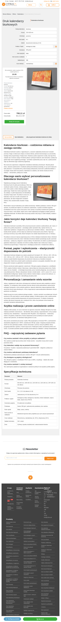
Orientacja (22, 36)
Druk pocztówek (45, 539)
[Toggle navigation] (41, 5)
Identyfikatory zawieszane (12, 553)
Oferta (30, 5)
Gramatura (22, 50)
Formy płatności (37, 501)
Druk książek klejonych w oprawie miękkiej (30, 562)
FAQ (18, 492)
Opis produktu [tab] (8, 137)
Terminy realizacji (37, 497)
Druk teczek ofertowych (46, 565)
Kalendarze (20, 14)
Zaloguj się (47, 1)
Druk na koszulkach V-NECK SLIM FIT (29, 552)
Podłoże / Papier (19, 46)
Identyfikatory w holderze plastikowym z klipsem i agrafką (12, 580)
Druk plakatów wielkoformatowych (45, 529)
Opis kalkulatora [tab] (19, 137)
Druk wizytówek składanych (47, 587)
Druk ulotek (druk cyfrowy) (47, 577)
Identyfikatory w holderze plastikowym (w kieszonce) (12, 567)
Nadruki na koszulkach (29, 541)
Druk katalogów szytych (29, 535)
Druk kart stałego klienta (29, 525)
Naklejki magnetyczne (29, 610)
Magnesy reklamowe (28, 577)
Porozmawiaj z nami (20, 503)
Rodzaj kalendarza (20, 29)
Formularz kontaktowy (19, 507)
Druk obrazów (44, 522)
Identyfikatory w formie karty (13, 550)
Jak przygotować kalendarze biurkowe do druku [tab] (39, 137)
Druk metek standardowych (30, 583)
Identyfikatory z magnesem (12, 563)
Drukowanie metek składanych (28, 587)
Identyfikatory (9, 547)
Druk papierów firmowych (47, 525)
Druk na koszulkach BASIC (30, 544)
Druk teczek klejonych (46, 568)
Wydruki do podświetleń (47, 604)
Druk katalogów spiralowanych (27, 531)
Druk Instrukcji (9, 584)
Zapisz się (50, 458)
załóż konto (55, 1)
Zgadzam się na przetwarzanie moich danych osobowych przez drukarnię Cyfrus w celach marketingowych (29, 464)
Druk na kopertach (28, 538)
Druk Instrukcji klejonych (12, 587)
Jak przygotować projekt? (38, 492)
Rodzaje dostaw (37, 505)
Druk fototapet (9, 544)
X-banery (43, 607)
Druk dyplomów (10, 541)
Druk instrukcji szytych (11, 594)
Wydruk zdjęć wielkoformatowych (45, 613)
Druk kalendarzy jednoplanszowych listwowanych (10, 602)
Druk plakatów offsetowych (47, 532)
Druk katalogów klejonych (30, 528)
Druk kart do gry (27, 522)
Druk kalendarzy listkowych (12, 614)
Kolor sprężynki (21, 53)
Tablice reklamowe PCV (47, 562)
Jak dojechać (10, 503)
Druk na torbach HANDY (47, 574)
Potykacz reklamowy (46, 542)
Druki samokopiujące (11, 538)
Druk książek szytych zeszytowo (29, 573)
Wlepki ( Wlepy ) (45, 598)
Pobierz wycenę (8, 108)
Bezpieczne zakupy (28, 496)
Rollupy (43, 554)
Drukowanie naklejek (29, 599)
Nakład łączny (21, 60)
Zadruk (23, 43)
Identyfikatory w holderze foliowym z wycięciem (12, 571)
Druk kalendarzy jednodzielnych (10, 607)
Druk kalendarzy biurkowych (33, 14)
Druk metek (26, 580)
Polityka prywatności (28, 491)
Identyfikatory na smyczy (12, 560)
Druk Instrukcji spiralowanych (9, 591)
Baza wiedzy (20, 499)
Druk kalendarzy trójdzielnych (10, 611)
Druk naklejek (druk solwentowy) (28, 602)
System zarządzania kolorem (10, 508)
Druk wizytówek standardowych (45, 584)
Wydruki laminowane (46, 601)
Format (22, 32)
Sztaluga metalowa (45, 557)
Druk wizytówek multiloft (47, 590)
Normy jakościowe (19, 496)
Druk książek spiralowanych (30, 570)
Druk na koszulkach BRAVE (30, 555)
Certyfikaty (28, 499)
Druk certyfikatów (10, 535)
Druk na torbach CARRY (47, 571)
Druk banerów (9, 526)
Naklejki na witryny (28, 613)
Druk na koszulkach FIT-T (30, 558)
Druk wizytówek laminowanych (45, 594)
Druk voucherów (45, 580)
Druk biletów (9, 529)
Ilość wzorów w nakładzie (18, 56)
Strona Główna (7, 14)
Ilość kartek (22, 39)
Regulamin (10, 496)
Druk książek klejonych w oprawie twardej (30, 566)
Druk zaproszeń (45, 610)
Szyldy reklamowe (45, 560)
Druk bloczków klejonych (12, 532)
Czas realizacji (20, 63)
